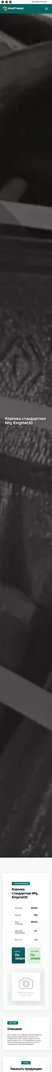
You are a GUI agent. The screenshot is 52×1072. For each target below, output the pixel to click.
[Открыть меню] (46, 9)
